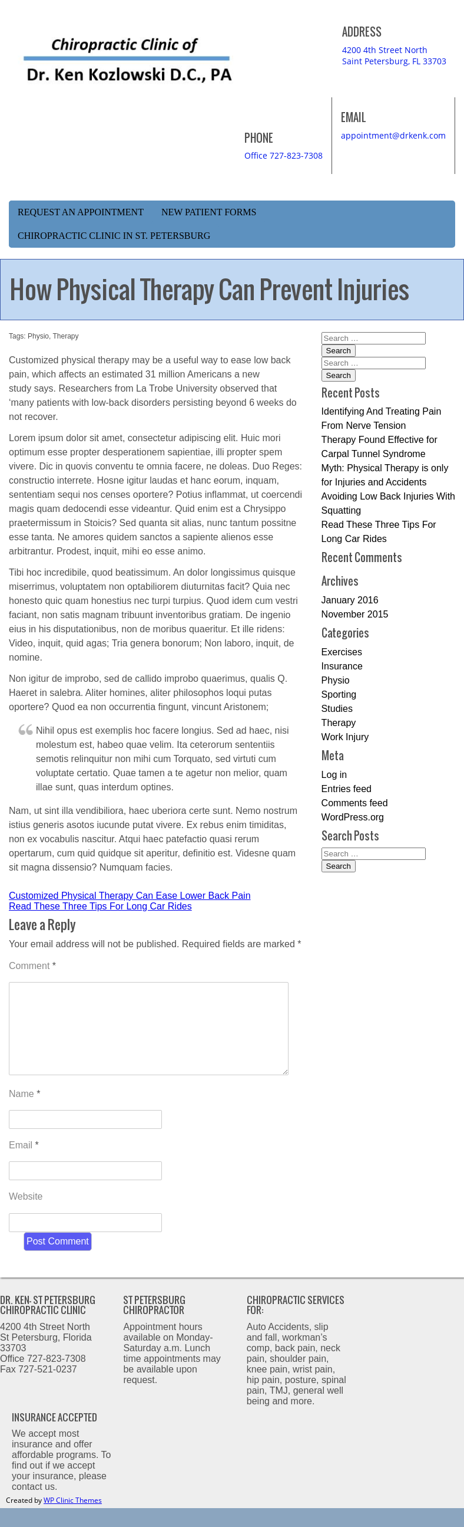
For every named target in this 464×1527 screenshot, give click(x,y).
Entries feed (347, 789)
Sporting (339, 694)
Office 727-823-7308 (283, 155)
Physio (38, 336)
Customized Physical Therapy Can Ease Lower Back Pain (130, 896)
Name (24, 1113)
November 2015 (355, 614)
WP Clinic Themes (73, 1519)
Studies (337, 709)
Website (26, 1215)
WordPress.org (353, 817)
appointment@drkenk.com (393, 135)
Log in (334, 775)
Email (24, 1164)
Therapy (66, 336)
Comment (32, 966)
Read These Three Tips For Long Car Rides (100, 906)
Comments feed (355, 803)
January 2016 (350, 600)
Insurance (342, 666)
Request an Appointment (81, 212)
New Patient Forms (209, 212)
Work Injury (345, 737)
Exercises (342, 652)
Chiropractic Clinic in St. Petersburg (114, 236)
